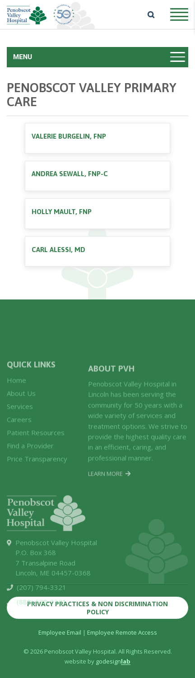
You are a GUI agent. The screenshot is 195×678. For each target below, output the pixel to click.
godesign (113, 661)
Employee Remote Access (122, 632)
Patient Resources (36, 449)
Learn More (109, 492)
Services (20, 422)
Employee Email (59, 632)
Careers (19, 435)
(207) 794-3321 (41, 604)
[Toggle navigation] (97, 57)
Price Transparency (37, 475)
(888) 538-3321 (41, 619)
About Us (21, 409)
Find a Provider (30, 462)
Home (16, 396)
